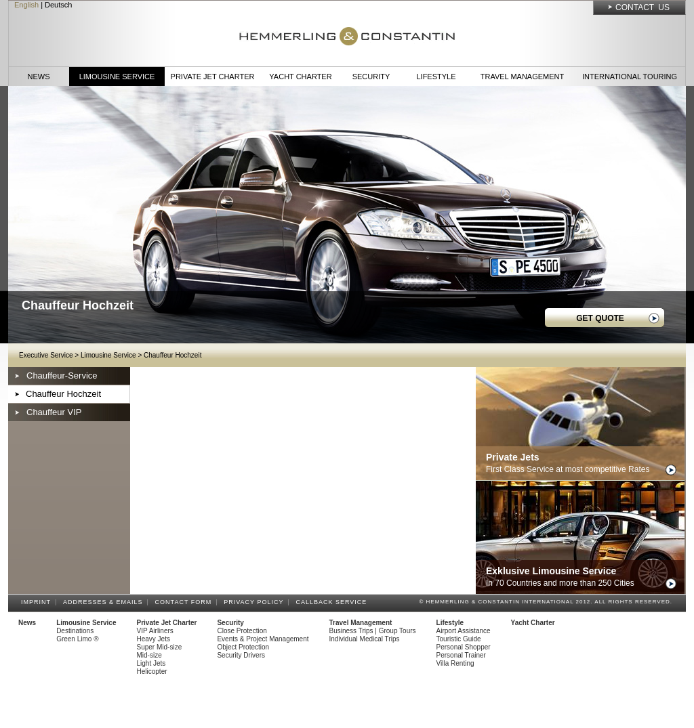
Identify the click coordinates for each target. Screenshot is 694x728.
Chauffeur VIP (53, 412)
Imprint (38, 602)
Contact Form (185, 602)
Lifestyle (435, 76)
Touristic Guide (458, 639)
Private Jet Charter (213, 76)
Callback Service (333, 602)
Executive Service (46, 355)
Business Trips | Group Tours (372, 631)
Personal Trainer (461, 655)
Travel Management (522, 76)
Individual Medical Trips (364, 639)
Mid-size (149, 655)
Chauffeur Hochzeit (172, 355)
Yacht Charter (300, 76)
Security (371, 76)
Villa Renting (455, 663)
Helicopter (152, 671)
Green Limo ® (77, 639)
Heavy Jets (153, 639)
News (39, 76)
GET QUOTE (600, 318)
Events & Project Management (262, 639)
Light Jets (151, 663)
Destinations (75, 631)
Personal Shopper (463, 647)
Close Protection (241, 631)
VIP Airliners (155, 631)
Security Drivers (241, 655)
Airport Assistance (463, 631)
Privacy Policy (255, 602)
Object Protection (243, 647)
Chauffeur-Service (62, 375)
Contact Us (642, 7)
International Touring (629, 76)
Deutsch (58, 5)
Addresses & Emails (105, 602)
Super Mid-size (159, 647)
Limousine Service (117, 76)
